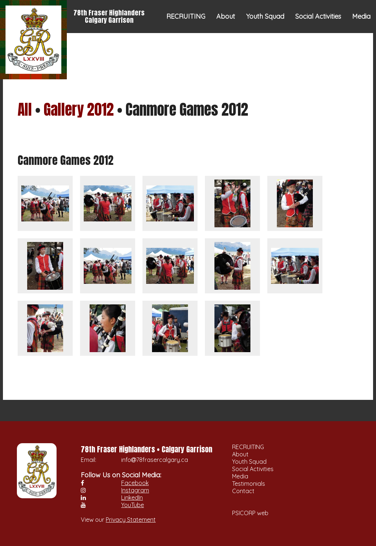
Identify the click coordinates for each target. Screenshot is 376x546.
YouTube (132, 505)
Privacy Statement (131, 519)
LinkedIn (132, 497)
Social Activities (318, 16)
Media (361, 16)
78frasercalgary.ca (162, 459)
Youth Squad (265, 16)
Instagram (135, 490)
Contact (358, 49)
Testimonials (316, 49)
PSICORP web (250, 513)
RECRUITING (185, 16)
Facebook (135, 483)
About (225, 16)
